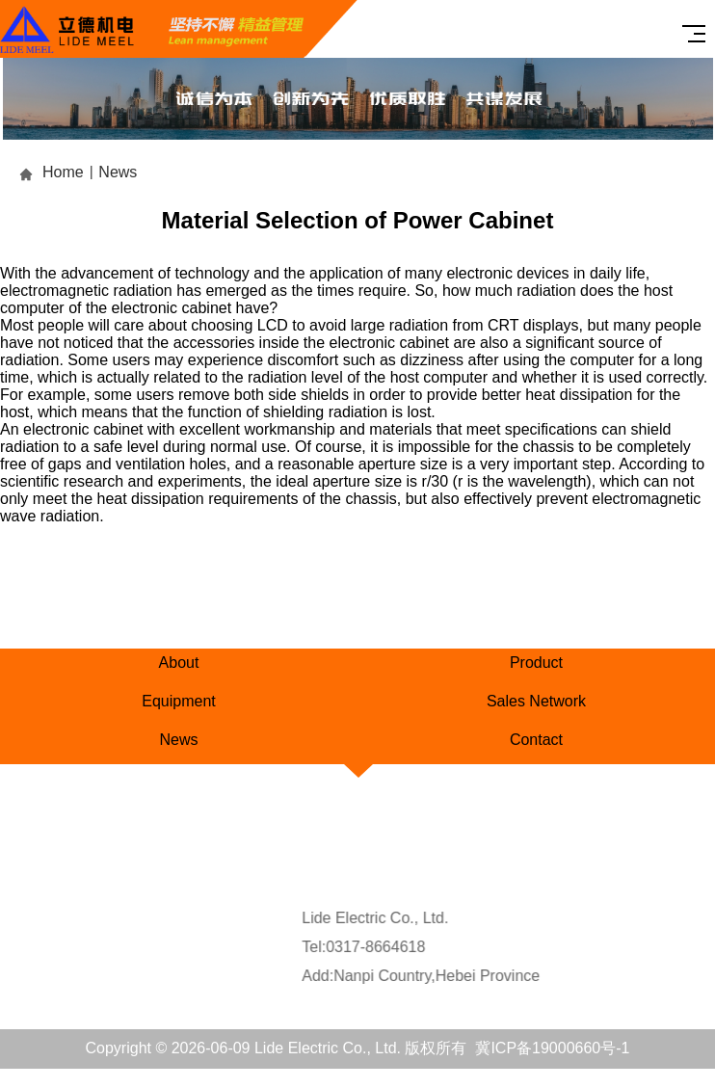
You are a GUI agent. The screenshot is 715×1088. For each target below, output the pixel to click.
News (117, 172)
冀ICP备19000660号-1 (552, 1048)
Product (536, 662)
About (179, 662)
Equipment (179, 701)
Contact (536, 739)
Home (63, 172)
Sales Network (536, 701)
